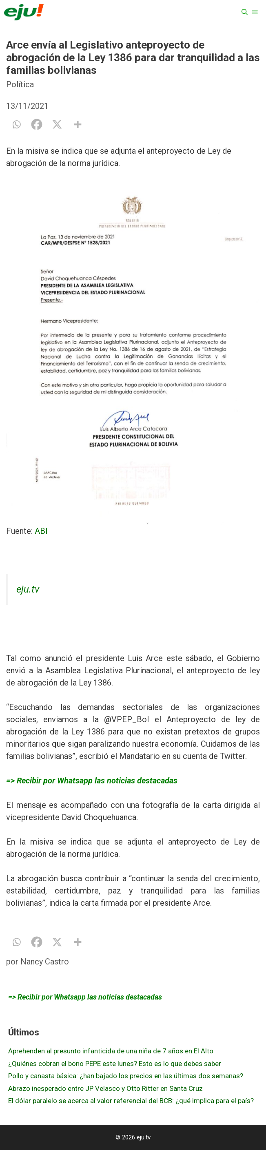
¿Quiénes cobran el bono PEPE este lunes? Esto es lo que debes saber (114, 1063)
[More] (77, 124)
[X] (57, 124)
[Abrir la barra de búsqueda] (244, 12)
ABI (41, 531)
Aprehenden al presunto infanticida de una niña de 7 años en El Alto (110, 1051)
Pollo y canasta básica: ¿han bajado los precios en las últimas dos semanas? (125, 1076)
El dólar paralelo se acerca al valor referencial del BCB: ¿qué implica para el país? (131, 1101)
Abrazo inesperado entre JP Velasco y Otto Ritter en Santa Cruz (105, 1088)
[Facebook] (36, 124)
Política (20, 84)
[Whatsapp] (16, 124)
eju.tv (27, 589)
